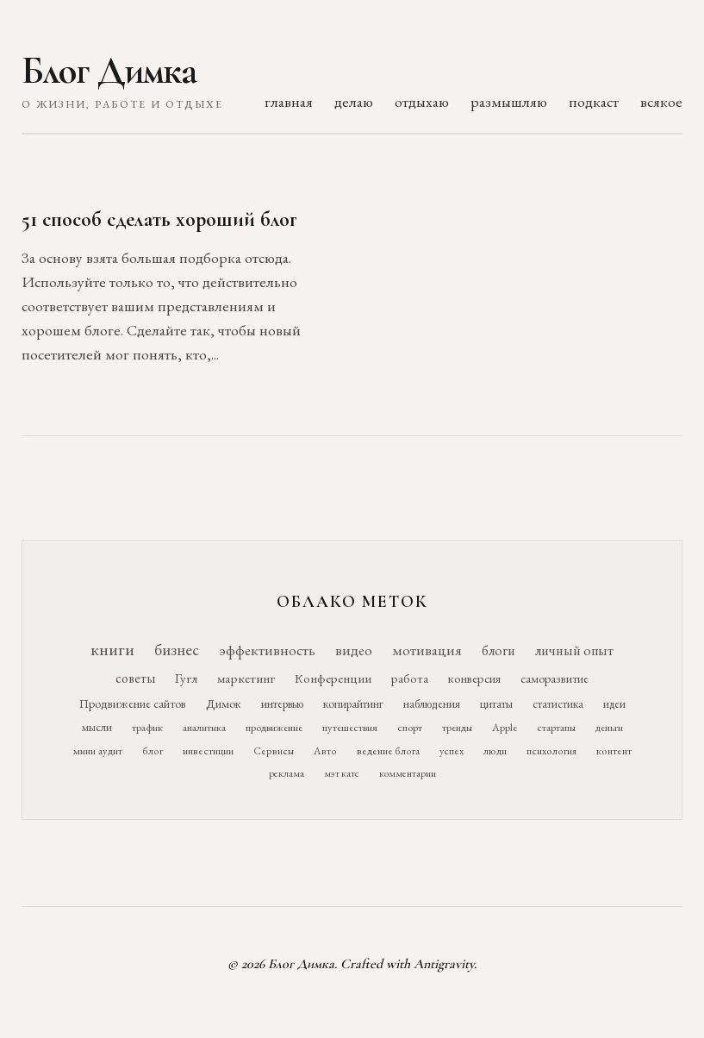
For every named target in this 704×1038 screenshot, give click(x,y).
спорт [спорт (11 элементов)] (409, 727)
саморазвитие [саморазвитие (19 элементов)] (554, 678)
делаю (353, 101)
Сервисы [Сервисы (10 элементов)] (273, 751)
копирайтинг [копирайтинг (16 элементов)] (353, 703)
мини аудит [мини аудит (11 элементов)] (97, 750)
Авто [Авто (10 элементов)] (325, 751)
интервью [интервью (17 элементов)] (282, 703)
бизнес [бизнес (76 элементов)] (176, 649)
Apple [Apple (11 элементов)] (504, 727)
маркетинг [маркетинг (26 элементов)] (246, 678)
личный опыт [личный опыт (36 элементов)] (574, 650)
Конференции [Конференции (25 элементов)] (333, 678)
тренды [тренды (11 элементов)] (457, 727)
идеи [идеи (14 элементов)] (614, 704)
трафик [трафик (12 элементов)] (147, 727)
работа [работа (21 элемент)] (409, 678)
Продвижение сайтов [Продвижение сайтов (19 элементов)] (132, 703)
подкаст (594, 101)
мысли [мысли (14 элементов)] (97, 727)
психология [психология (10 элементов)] (551, 751)
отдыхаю (422, 101)
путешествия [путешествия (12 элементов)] (349, 727)
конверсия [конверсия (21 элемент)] (474, 678)
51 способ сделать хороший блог (159, 219)
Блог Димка (109, 70)
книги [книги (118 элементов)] (112, 649)
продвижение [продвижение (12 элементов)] (274, 727)
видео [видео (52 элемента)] (353, 650)
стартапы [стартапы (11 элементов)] (556, 727)
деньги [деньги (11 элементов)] (609, 727)
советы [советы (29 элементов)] (135, 678)
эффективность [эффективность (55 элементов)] (267, 650)
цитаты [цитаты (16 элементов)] (496, 703)
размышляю (508, 101)
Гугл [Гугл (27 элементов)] (186, 678)
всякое (661, 101)
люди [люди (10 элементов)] (495, 751)
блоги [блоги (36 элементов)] (498, 650)
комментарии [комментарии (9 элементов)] (407, 773)
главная (289, 101)
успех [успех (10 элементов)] (451, 751)
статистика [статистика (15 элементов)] (558, 703)
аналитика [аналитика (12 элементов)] (204, 727)
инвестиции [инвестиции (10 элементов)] (208, 751)
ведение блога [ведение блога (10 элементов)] (388, 751)
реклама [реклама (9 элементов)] (286, 773)
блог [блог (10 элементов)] (152, 751)
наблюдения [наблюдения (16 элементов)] (431, 703)
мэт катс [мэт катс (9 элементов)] (341, 773)
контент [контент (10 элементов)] (614, 751)
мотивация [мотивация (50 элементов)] (427, 650)
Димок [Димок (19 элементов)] (223, 703)
